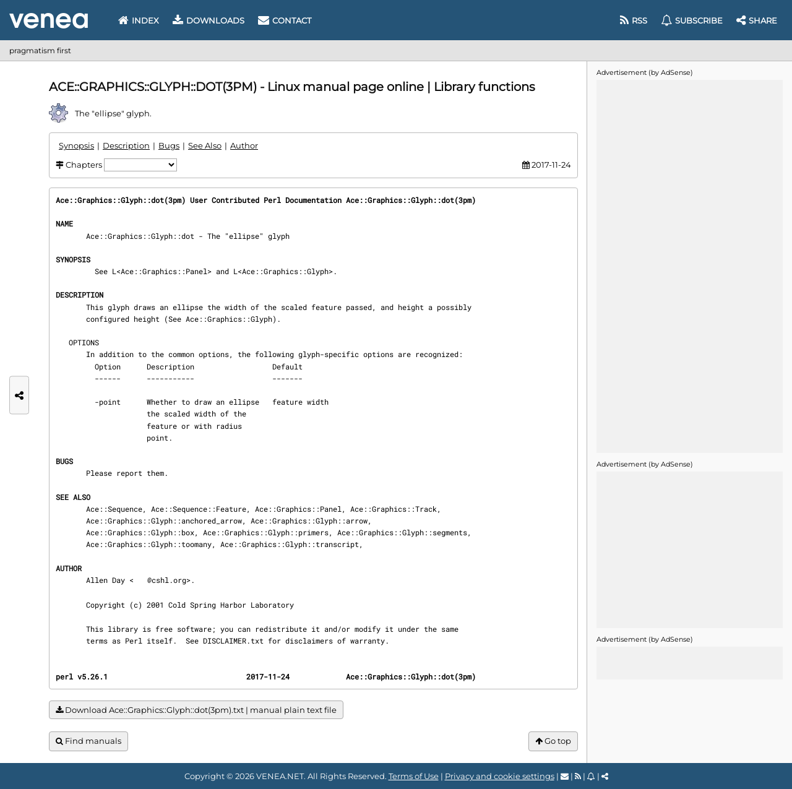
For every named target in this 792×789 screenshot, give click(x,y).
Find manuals (88, 741)
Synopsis (76, 145)
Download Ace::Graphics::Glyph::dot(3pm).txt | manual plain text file (196, 710)
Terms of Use (414, 776)
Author (244, 145)
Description (126, 145)
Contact (284, 20)
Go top (553, 741)
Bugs (168, 145)
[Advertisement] (689, 265)
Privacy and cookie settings (499, 776)
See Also (205, 145)
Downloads (208, 20)
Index (138, 20)
